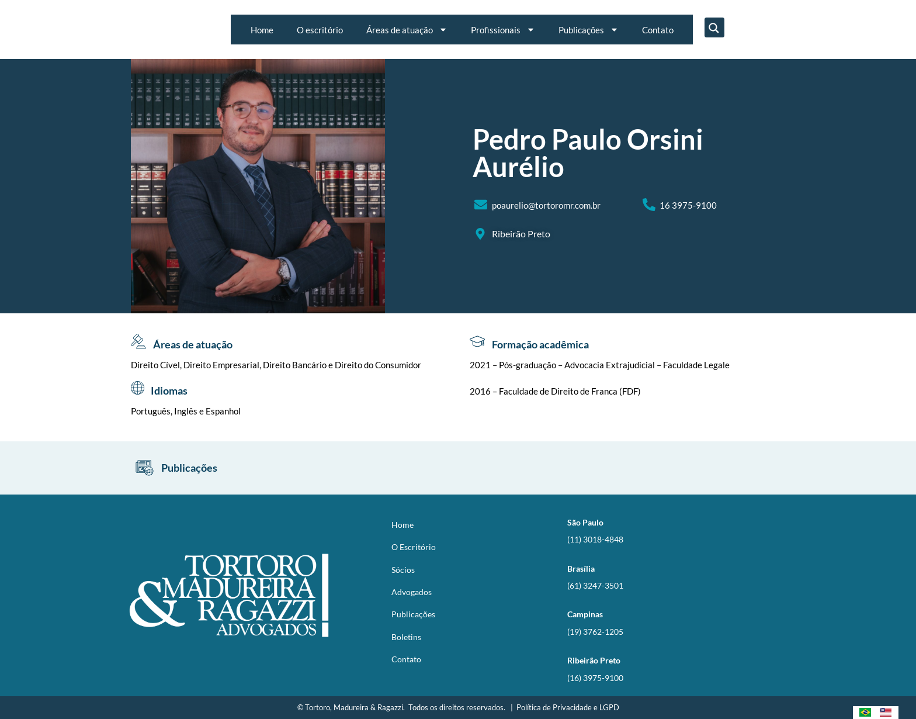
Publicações (588, 29)
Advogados (411, 592)
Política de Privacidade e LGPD (567, 707)
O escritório (320, 30)
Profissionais (503, 29)
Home (262, 30)
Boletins (406, 637)
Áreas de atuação (406, 29)
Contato (658, 30)
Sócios (403, 570)
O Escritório (413, 547)
